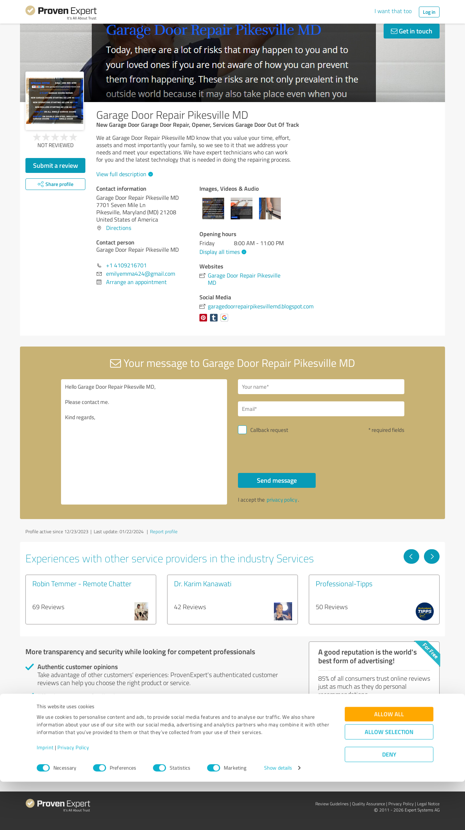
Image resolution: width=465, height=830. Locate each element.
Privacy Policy (73, 796)
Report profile (164, 531)
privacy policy (282, 499)
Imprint (45, 796)
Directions (118, 228)
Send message (277, 480)
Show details (278, 816)
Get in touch (411, 31)
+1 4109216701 (126, 265)
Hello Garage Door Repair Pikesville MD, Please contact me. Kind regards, (144, 442)
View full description (123, 174)
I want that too (393, 11)
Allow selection (389, 780)
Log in (429, 11)
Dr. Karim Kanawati (202, 583)
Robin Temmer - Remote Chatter (82, 583)
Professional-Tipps (344, 583)
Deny (389, 803)
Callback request (269, 430)
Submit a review (55, 165)
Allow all (389, 762)
